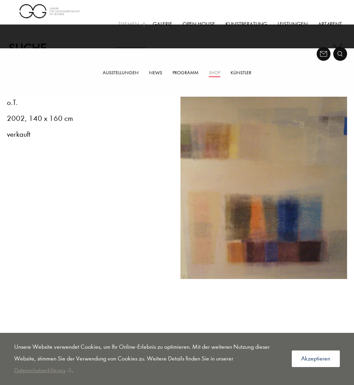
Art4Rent (330, 24)
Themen (132, 24)
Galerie (162, 24)
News (155, 73)
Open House (199, 24)
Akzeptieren (315, 358)
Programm (185, 73)
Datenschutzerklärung (39, 370)
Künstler (241, 73)
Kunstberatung (246, 24)
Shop (214, 73)
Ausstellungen (121, 73)
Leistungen (293, 24)
